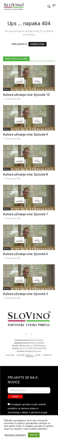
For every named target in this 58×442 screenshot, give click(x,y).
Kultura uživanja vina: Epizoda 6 (25, 254)
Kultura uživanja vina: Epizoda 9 (25, 134)
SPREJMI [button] (34, 435)
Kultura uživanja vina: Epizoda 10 (26, 95)
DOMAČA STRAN (37, 44)
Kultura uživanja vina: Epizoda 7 (25, 214)
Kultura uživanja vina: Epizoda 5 (25, 294)
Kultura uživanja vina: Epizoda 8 (25, 174)
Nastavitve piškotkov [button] (15, 435)
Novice (6, 89)
